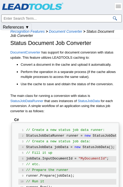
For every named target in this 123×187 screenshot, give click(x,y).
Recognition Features (27, 31)
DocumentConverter (25, 52)
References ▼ (16, 27)
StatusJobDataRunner (26, 101)
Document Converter (65, 31)
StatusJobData (89, 101)
